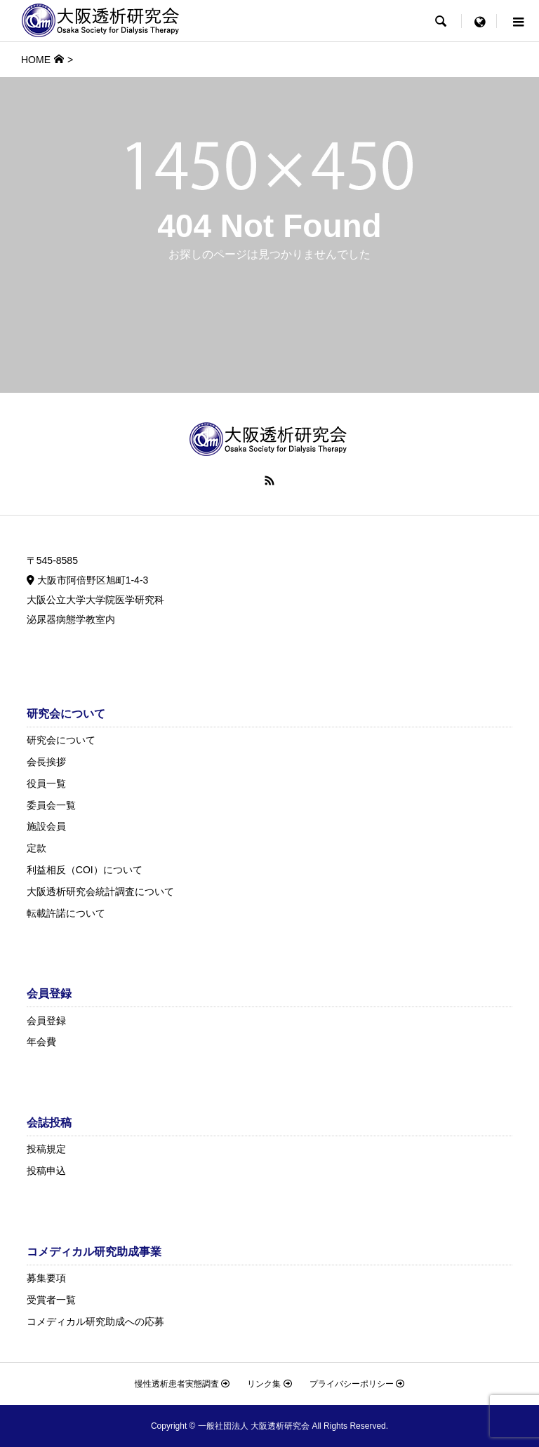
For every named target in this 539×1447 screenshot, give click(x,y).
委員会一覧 (51, 805)
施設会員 (46, 826)
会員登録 (46, 1020)
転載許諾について (66, 913)
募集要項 (46, 1278)
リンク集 (269, 1384)
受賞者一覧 (51, 1299)
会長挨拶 (46, 761)
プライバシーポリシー (357, 1384)
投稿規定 (46, 1149)
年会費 (41, 1041)
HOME (36, 59)
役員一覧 (46, 783)
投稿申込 (46, 1170)
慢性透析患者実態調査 (182, 1384)
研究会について (61, 740)
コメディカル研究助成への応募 (95, 1321)
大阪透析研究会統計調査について (100, 891)
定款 (36, 848)
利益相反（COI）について (84, 869)
